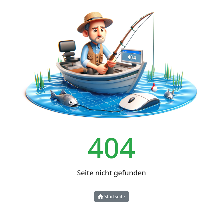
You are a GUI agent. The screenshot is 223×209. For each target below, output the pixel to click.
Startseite (111, 196)
